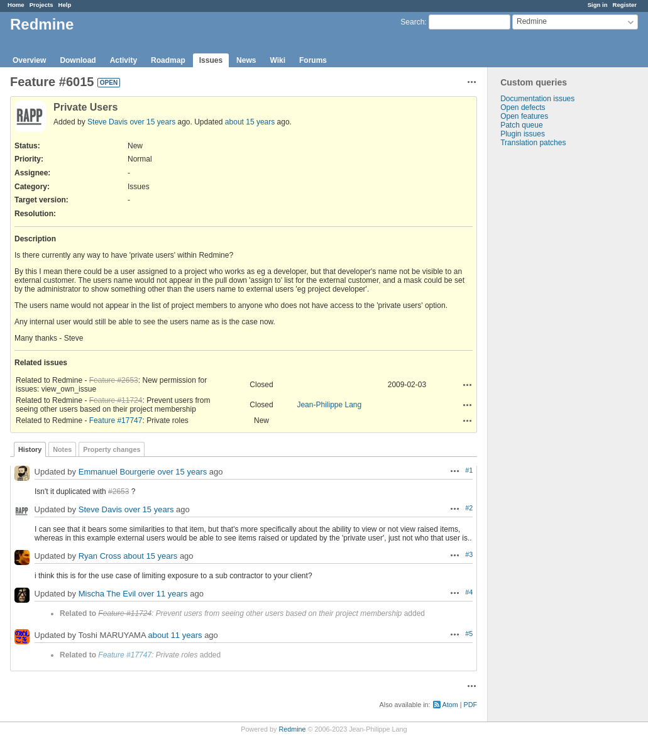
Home (16, 4)
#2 (469, 508)
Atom (450, 704)
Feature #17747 (116, 420)
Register (625, 4)
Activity (123, 60)
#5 (469, 633)
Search (412, 22)
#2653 (118, 491)
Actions (468, 385)
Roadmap (168, 60)
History (29, 449)
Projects (41, 4)
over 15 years (152, 122)
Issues (210, 60)
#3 (469, 554)
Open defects (522, 107)
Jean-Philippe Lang (329, 404)
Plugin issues (522, 133)
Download (78, 60)
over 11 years (163, 593)
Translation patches (533, 142)
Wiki (277, 60)
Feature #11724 (116, 400)
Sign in (598, 4)
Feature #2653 (113, 380)
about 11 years (175, 635)
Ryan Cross (100, 556)
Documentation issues (537, 98)
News (246, 60)
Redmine (291, 729)
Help (65, 4)
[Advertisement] (550, 344)
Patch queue (521, 125)
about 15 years (250, 122)
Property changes (111, 449)
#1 (469, 470)
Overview (29, 60)
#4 (469, 592)
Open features (524, 116)
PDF (471, 704)
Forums (313, 60)
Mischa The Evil (107, 593)
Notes (62, 449)
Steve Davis (107, 122)
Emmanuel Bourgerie (117, 471)
